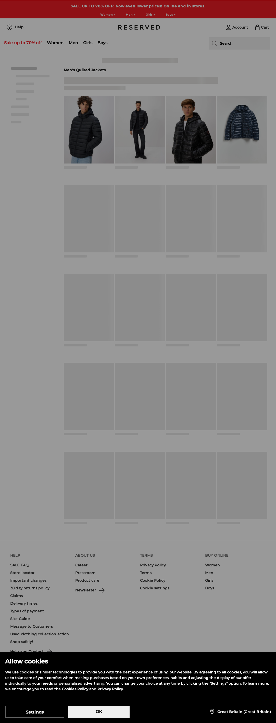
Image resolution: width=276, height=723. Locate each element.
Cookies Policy (75, 689)
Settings (35, 712)
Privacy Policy (110, 689)
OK (99, 711)
